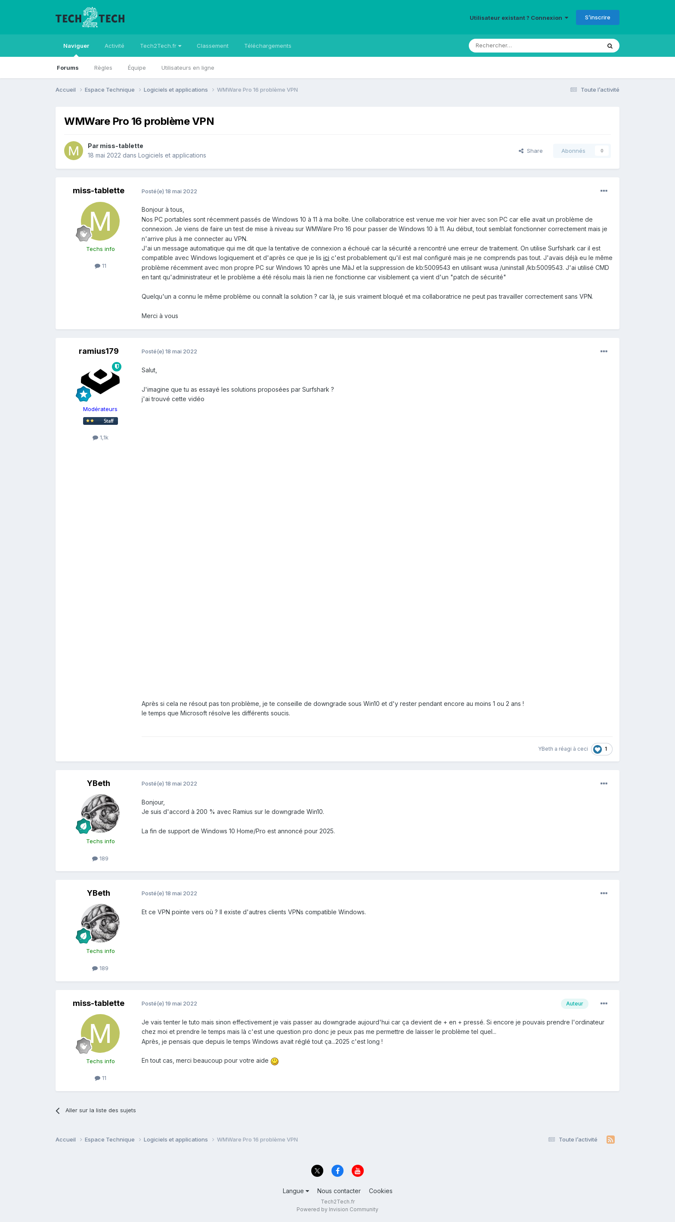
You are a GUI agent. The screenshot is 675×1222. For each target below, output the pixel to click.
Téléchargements (267, 45)
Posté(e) (169, 191)
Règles (103, 67)
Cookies (381, 1190)
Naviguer (76, 49)
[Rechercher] (516, 46)
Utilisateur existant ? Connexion (519, 17)
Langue (296, 1190)
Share (531, 150)
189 (100, 858)
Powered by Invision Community (337, 1209)
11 (100, 265)
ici (326, 257)
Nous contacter (339, 1190)
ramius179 (99, 351)
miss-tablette (121, 145)
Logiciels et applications (172, 155)
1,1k (100, 437)
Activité (114, 45)
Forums (68, 67)
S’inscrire (597, 17)
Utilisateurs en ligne (187, 67)
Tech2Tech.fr (160, 45)
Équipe (137, 67)
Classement (213, 45)
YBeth (545, 749)
